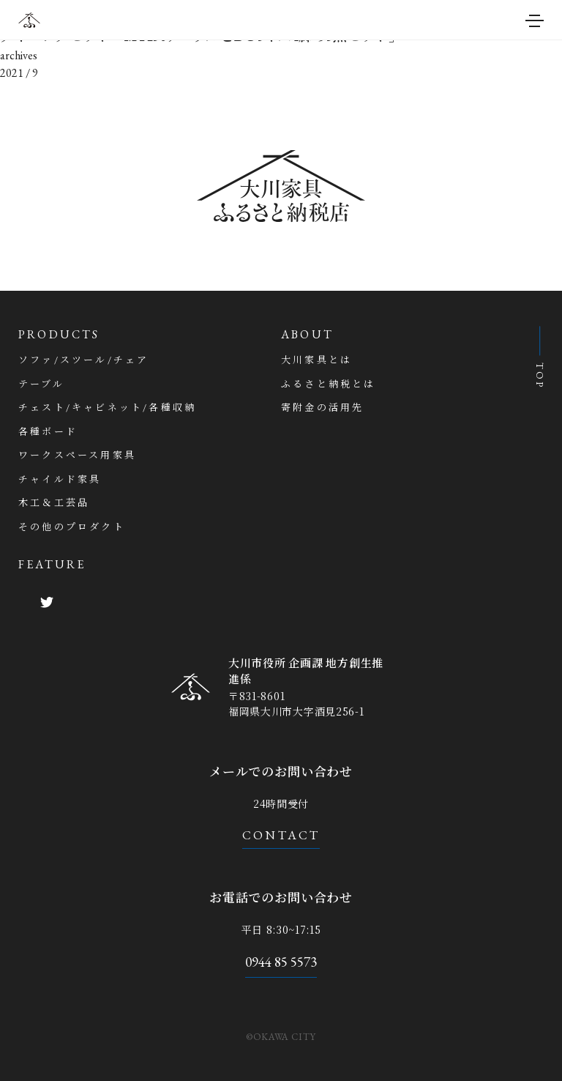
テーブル (41, 384)
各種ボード (48, 432)
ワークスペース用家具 (77, 455)
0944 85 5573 (281, 962)
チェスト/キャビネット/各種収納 (107, 407)
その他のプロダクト (71, 527)
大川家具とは (316, 360)
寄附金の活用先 (322, 407)
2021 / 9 (19, 73)
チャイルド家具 (59, 479)
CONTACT (281, 835)
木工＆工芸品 (53, 503)
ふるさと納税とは (328, 384)
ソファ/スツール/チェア (83, 360)
